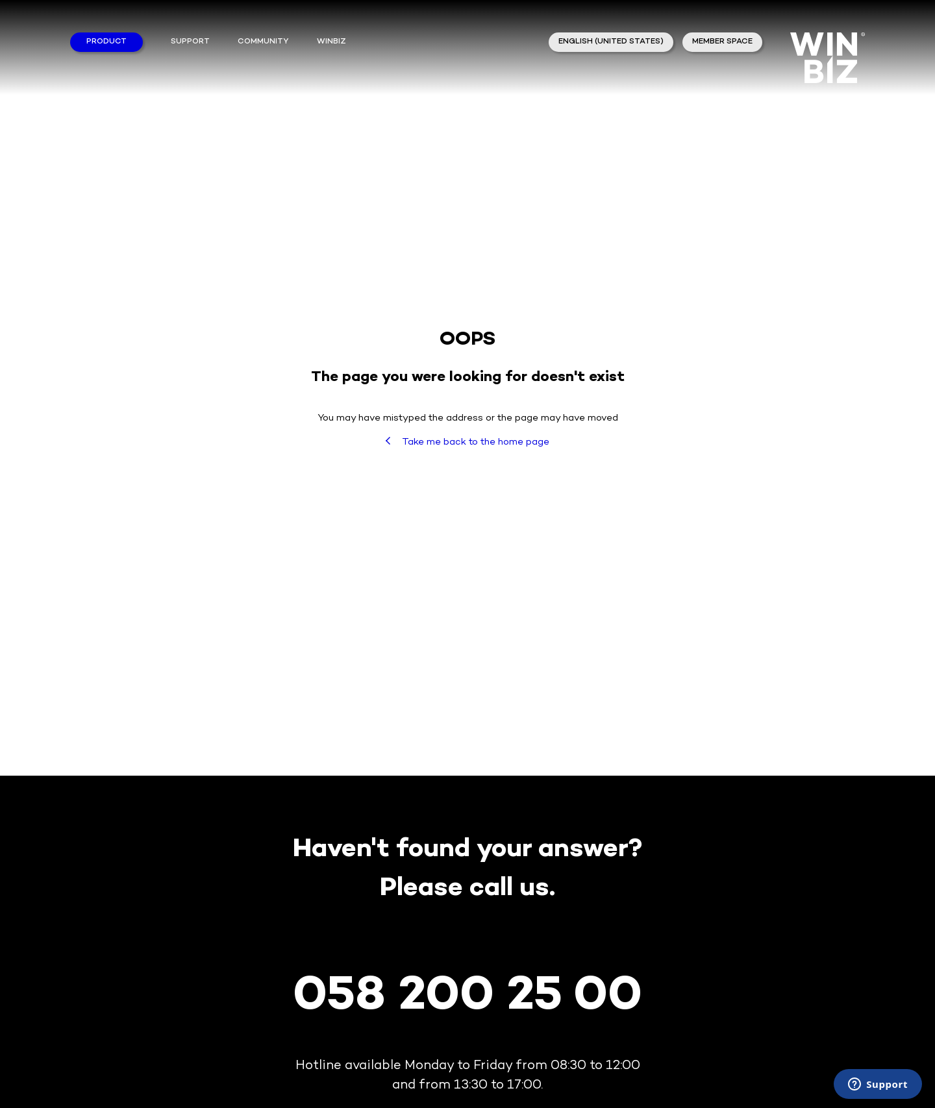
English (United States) (611, 42)
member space (722, 42)
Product (106, 42)
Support (190, 42)
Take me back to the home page (467, 442)
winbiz (331, 42)
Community (263, 42)
